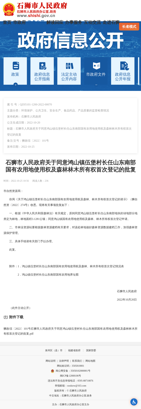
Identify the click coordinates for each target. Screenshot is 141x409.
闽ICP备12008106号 (70, 375)
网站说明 (51, 361)
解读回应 (54, 22)
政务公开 (36, 22)
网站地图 (90, 361)
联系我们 (77, 361)
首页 (7, 22)
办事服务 (73, 22)
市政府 (19, 22)
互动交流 (92, 22)
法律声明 (64, 361)
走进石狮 (111, 22)
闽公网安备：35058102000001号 (70, 371)
